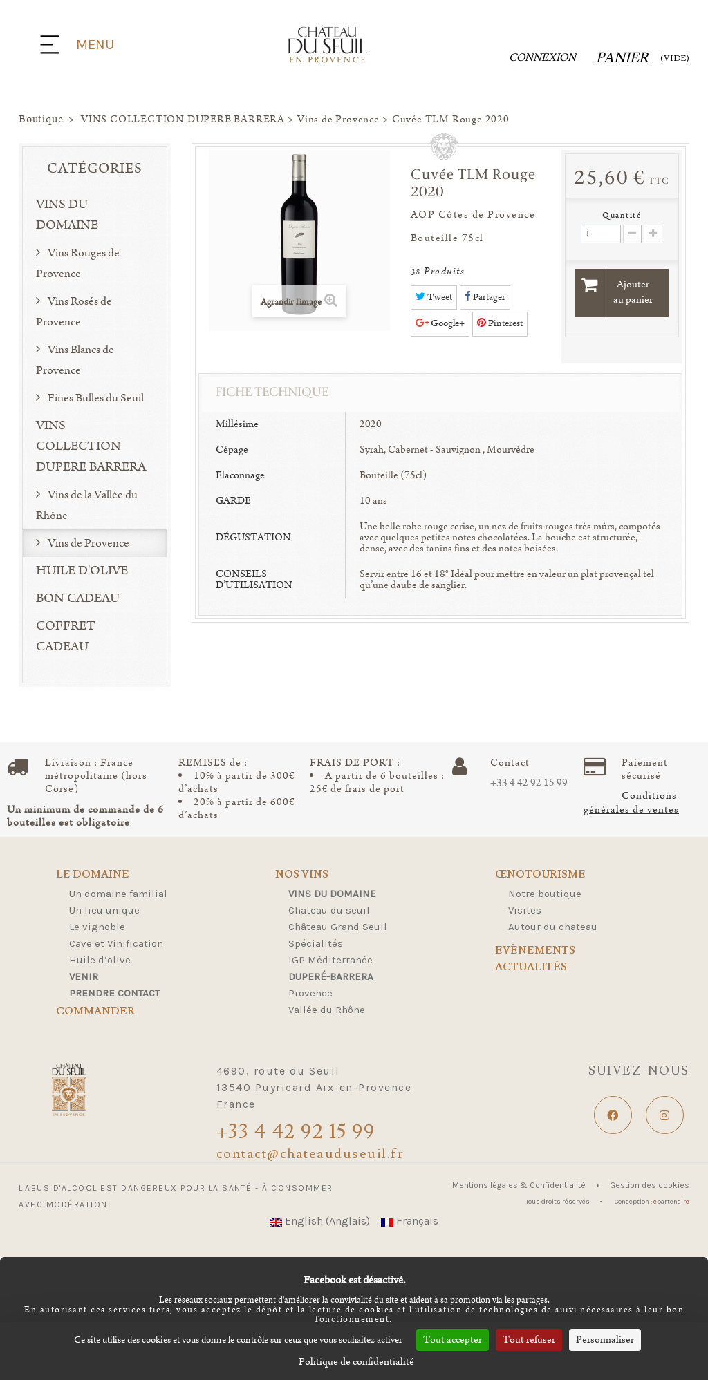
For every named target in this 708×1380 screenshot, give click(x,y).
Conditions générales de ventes (631, 802)
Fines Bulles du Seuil (95, 398)
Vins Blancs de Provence (75, 360)
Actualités (531, 968)
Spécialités (315, 943)
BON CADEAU (78, 598)
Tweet (434, 297)
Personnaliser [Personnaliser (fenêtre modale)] (605, 1340)
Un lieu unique (104, 910)
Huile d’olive (100, 960)
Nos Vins (301, 875)
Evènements (535, 950)
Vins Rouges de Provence (78, 263)
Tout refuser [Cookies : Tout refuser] (529, 1340)
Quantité (621, 215)
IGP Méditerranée (330, 960)
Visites (524, 910)
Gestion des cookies (649, 1185)
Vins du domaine (332, 893)
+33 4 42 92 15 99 (529, 783)
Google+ (440, 323)
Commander (95, 1012)
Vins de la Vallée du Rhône (87, 505)
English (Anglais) (320, 1220)
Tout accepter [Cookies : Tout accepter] (452, 1340)
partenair (671, 1202)
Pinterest (500, 323)
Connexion (542, 57)
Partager (485, 297)
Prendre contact (114, 993)
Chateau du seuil (329, 910)
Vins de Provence (87, 543)
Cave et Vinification (116, 943)
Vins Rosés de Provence (74, 311)
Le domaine (92, 875)
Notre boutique (544, 893)
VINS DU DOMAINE (67, 215)
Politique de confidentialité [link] (356, 1362)
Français (409, 1220)
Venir (83, 976)
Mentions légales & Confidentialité (520, 1185)
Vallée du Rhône (326, 1009)
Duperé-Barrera (330, 976)
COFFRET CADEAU (65, 636)
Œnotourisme (540, 875)
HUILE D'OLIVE (82, 571)
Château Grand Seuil (337, 926)
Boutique (41, 119)
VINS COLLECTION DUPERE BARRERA (91, 446)
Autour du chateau (552, 926)
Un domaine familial (118, 893)
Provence (310, 993)
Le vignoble (97, 926)
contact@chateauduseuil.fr (310, 1154)
